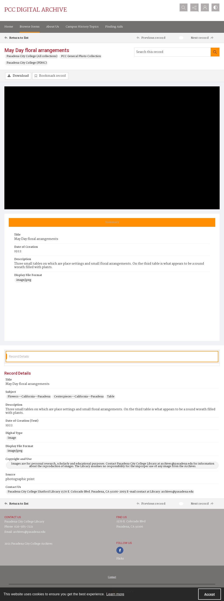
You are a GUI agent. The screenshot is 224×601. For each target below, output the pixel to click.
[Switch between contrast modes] (215, 7)
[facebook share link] (119, 550)
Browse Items (30, 26)
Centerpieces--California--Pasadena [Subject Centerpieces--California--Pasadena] (78, 397)
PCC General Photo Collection (81, 56)
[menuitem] (112, 577)
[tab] (112, 222)
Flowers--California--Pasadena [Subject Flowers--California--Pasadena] (29, 397)
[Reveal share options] (193, 7)
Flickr (120, 558)
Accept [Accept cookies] (209, 594)
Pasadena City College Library (24, 521)
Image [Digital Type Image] (12, 438)
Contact (112, 576)
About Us (52, 26)
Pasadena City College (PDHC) (27, 63)
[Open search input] (182, 7)
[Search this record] (173, 52)
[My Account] (204, 7)
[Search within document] (215, 52)
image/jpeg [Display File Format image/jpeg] (23, 280)
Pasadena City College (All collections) (32, 56)
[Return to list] (33, 38)
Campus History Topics (82, 26)
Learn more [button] (115, 594)
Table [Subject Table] (110, 397)
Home (8, 26)
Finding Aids (114, 26)
